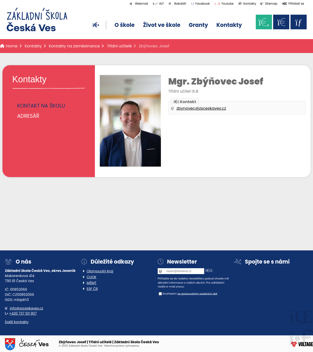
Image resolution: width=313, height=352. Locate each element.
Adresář (28, 115)
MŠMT (92, 282)
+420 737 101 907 (23, 313)
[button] (293, 3)
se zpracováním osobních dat (197, 293)
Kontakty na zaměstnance (74, 46)
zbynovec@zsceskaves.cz (201, 108)
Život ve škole (161, 25)
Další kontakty (17, 322)
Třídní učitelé (119, 46)
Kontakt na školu (41, 105)
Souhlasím (170, 293)
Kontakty (229, 25)
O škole (124, 25)
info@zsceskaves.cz (26, 308)
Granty (198, 25)
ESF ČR (92, 288)
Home (36, 19)
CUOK (92, 277)
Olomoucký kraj (100, 271)
